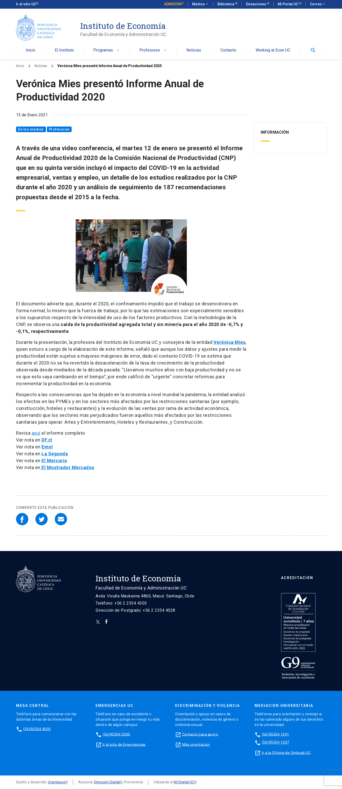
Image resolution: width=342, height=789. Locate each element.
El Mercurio (54, 460)
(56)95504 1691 (275, 734)
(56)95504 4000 (37, 729)
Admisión (172, 4)
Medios (200, 4)
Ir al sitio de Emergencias (124, 744)
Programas (106, 50)
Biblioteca (226, 4)
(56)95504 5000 (116, 734)
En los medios (31, 129)
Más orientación (196, 744)
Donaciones (256, 4)
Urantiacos (56, 782)
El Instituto (64, 50)
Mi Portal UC (288, 4)
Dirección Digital (107, 782)
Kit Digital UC (184, 782)
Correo (318, 4)
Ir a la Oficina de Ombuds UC (286, 752)
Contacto (228, 50)
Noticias (193, 50)
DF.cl (47, 440)
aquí (36, 433)
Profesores (153, 50)
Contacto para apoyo (200, 734)
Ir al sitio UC (26, 4)
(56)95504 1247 (275, 742)
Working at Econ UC (273, 50)
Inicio (30, 50)
